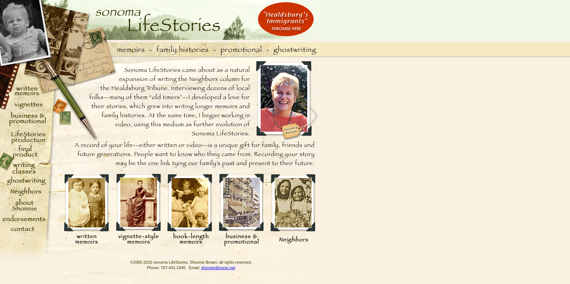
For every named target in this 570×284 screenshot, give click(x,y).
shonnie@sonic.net (218, 268)
